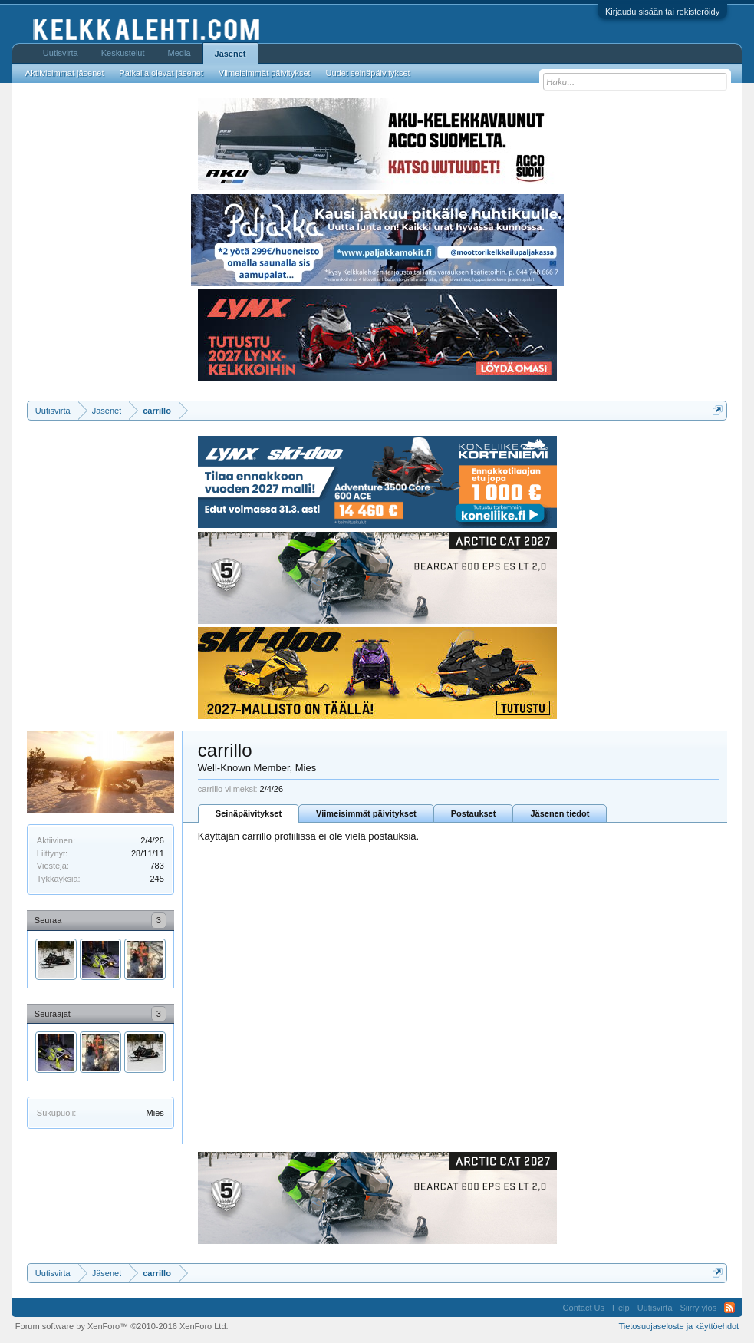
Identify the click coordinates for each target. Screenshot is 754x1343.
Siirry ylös (698, 1307)
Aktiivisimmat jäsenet (64, 73)
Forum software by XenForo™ (122, 1326)
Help (621, 1307)
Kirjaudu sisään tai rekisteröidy (662, 11)
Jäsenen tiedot (559, 813)
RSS (729, 1307)
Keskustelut (123, 53)
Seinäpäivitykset (249, 813)
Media (179, 53)
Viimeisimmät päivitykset (366, 813)
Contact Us (583, 1307)
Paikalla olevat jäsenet (161, 73)
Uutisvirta (60, 53)
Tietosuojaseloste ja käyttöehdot (678, 1326)
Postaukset (473, 813)
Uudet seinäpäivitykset (368, 73)
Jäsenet (230, 53)
